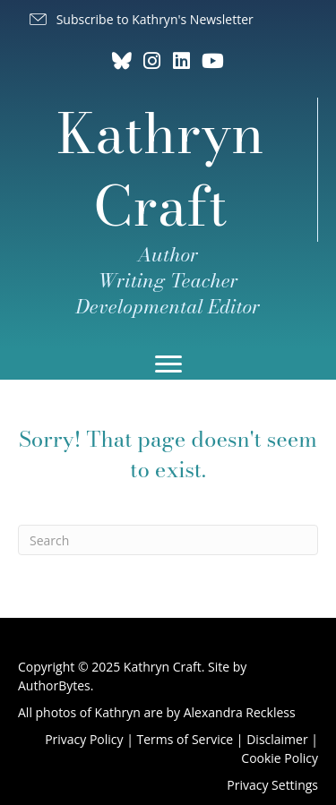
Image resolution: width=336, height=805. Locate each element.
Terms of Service (185, 739)
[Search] (168, 540)
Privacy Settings (272, 784)
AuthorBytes (54, 685)
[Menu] (168, 364)
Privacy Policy (84, 739)
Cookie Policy (279, 757)
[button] (140, 20)
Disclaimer (276, 739)
